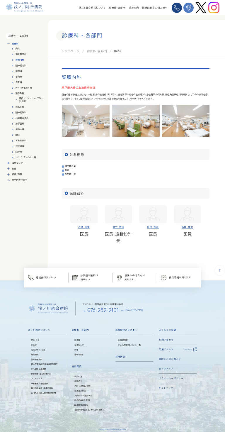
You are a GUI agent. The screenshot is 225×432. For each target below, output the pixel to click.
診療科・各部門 (117, 7)
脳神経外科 (21, 112)
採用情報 (120, 351)
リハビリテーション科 (26, 157)
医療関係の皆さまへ (126, 325)
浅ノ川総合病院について (92, 7)
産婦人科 (20, 129)
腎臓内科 (20, 59)
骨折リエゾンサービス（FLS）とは (31, 100)
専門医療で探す (19, 180)
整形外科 (20, 93)
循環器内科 (21, 54)
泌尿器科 (20, 123)
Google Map (187, 344)
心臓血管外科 (22, 118)
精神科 (19, 71)
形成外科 (20, 107)
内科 (18, 48)
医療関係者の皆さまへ (154, 7)
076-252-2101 (92, 307)
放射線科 (20, 146)
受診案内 (134, 7)
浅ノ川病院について (39, 325)
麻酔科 (19, 151)
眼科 (18, 135)
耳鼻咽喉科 (21, 140)
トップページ (67, 50)
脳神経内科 (21, 65)
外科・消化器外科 (24, 88)
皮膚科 (19, 82)
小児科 (19, 76)
